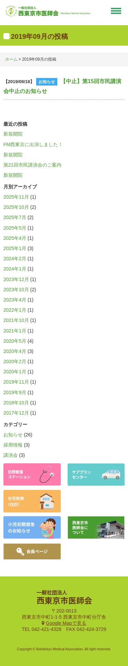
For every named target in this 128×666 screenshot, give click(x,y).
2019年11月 (16, 382)
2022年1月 (14, 310)
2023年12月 (16, 279)
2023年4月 (14, 300)
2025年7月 (14, 217)
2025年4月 (14, 238)
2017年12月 (16, 413)
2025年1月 (14, 248)
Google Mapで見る (66, 623)
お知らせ (13, 434)
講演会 (10, 455)
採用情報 (13, 445)
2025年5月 (14, 228)
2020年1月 (14, 371)
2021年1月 (14, 331)
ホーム (11, 59)
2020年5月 (14, 341)
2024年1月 (14, 269)
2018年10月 (16, 402)
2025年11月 (16, 197)
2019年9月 (14, 392)
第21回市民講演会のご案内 (32, 165)
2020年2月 (14, 361)
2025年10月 (16, 207)
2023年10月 (16, 289)
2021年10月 (16, 320)
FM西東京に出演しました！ (33, 144)
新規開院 (13, 134)
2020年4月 (14, 351)
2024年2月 (14, 258)
